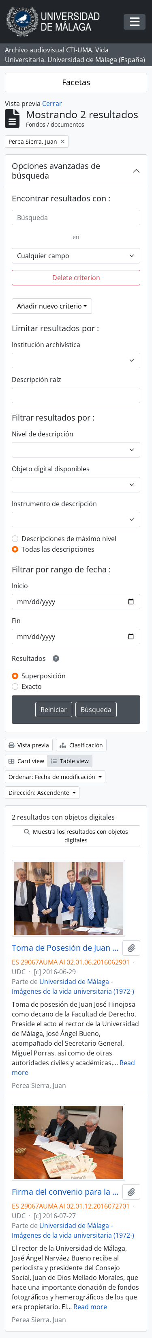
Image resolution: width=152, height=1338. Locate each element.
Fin (16, 620)
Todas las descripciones (57, 549)
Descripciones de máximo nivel (68, 538)
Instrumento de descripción (54, 503)
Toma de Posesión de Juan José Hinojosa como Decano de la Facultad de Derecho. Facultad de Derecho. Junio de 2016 (65, 948)
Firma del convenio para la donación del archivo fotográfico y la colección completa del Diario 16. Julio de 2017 (65, 1192)
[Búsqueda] (76, 217)
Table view (70, 761)
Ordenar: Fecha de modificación (53, 777)
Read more (90, 1306)
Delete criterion (76, 277)
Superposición (43, 675)
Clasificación (81, 745)
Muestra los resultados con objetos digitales (76, 836)
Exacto (31, 686)
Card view (26, 761)
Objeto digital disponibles (51, 468)
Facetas (76, 82)
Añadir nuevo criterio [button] (49, 306)
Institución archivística (46, 344)
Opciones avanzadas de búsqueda (56, 170)
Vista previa (29, 745)
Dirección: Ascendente (40, 792)
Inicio (20, 585)
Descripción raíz (36, 379)
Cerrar (52, 103)
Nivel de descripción (42, 433)
